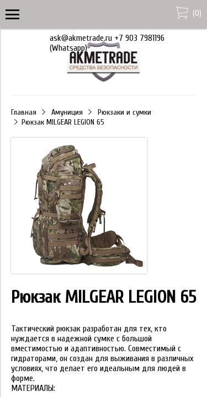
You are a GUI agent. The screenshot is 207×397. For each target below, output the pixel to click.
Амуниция (67, 112)
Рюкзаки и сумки (124, 112)
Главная (23, 112)
